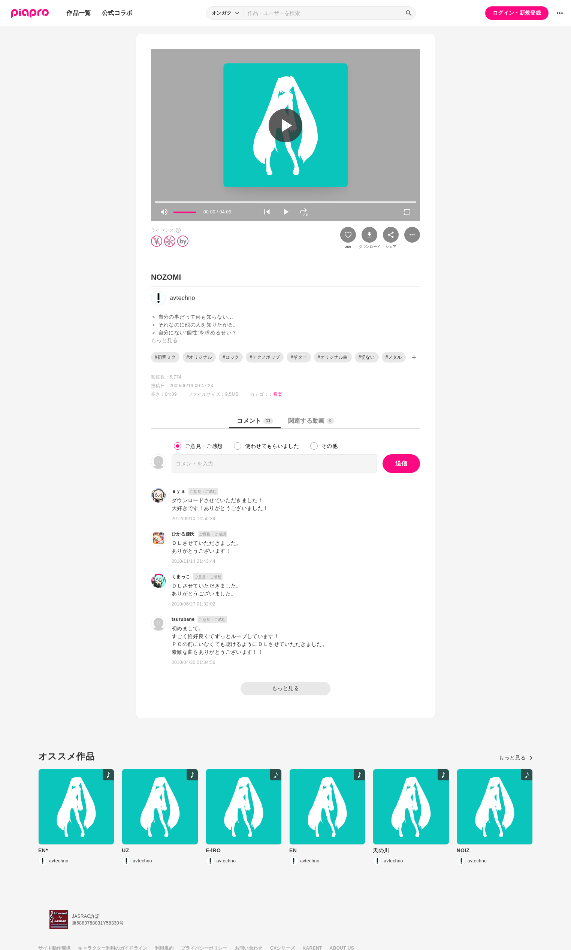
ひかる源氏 (183, 534)
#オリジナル (199, 357)
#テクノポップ (265, 357)
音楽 (278, 394)
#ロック (231, 357)
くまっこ (181, 576)
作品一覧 (78, 13)
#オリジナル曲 (333, 357)
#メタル (394, 357)
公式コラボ (117, 13)
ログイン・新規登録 (517, 13)
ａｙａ (178, 491)
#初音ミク (165, 357)
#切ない (367, 357)
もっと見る (285, 688)
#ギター (298, 357)
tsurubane (183, 619)
